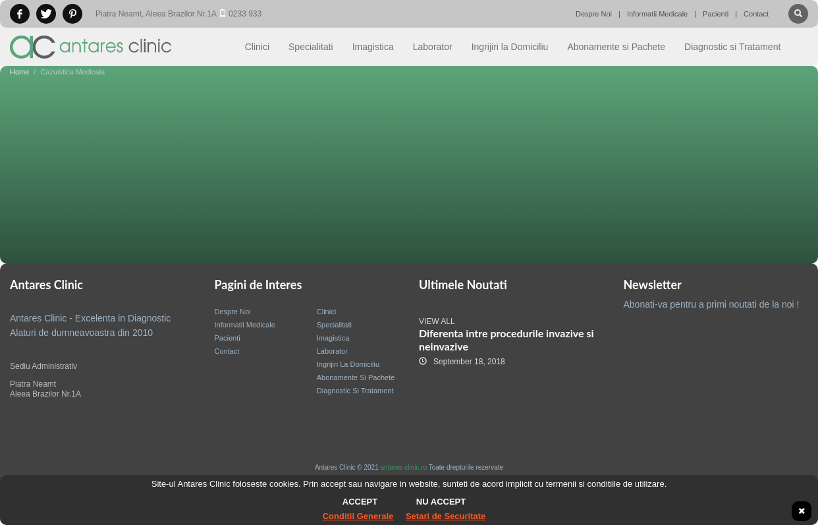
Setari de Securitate (445, 516)
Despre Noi (594, 14)
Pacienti (715, 14)
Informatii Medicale (657, 14)
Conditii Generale (358, 516)
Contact (756, 14)
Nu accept (441, 502)
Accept (359, 502)
